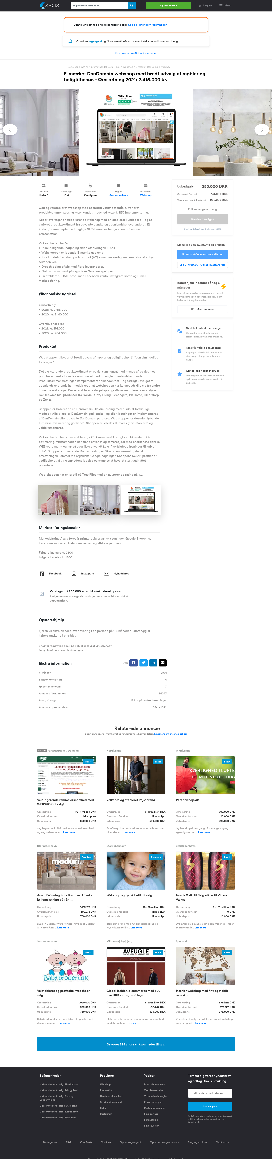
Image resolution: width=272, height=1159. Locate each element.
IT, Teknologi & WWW (76, 66)
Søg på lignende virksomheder (147, 25)
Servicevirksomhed (111, 1102)
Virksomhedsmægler (155, 1096)
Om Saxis (86, 1142)
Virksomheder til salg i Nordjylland (59, 1084)
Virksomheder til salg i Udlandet (58, 1117)
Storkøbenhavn (118, 195)
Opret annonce (168, 5)
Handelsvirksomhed (111, 1096)
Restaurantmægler (154, 1108)
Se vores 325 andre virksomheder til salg (136, 1044)
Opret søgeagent (130, 1142)
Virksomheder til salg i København (59, 1111)
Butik (103, 1108)
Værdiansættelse (153, 1090)
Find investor (151, 1125)
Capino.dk (222, 1142)
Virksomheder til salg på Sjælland (58, 1105)
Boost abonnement (154, 1084)
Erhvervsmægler (153, 1102)
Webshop (128, 66)
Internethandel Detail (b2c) (105, 66)
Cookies (106, 1142)
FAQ (68, 1142)
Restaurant (106, 1114)
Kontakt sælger (202, 219)
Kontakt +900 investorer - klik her (202, 254)
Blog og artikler (197, 1142)
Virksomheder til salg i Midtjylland (59, 1090)
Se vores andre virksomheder (136, 53)
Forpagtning (151, 1120)
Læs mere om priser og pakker (170, 734)
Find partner (151, 1114)
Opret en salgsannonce (164, 1142)
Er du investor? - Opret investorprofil (203, 265)
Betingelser (50, 1142)
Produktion (106, 1090)
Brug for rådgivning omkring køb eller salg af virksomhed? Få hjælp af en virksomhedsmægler (75, 648)
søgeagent (95, 41)
